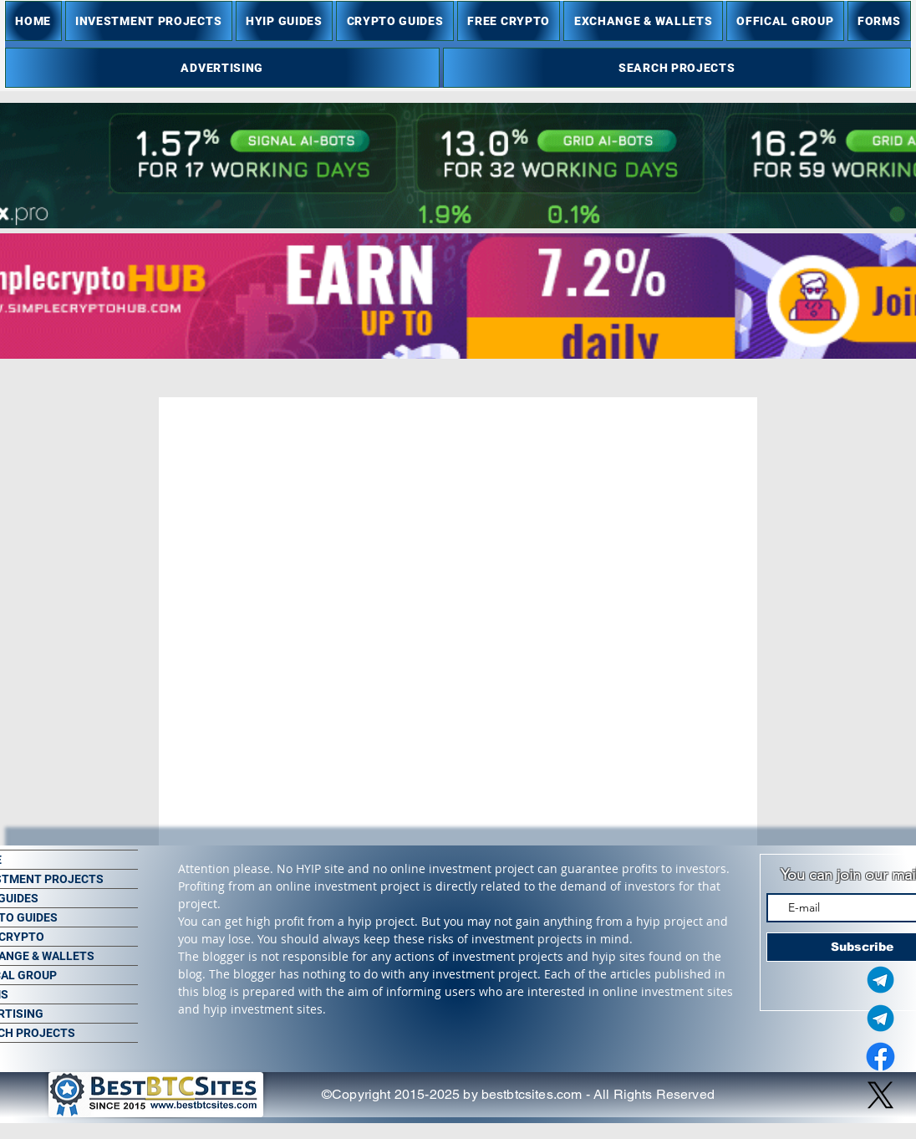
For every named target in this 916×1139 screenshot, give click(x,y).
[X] (880, 1095)
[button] (148, 21)
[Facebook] (880, 1056)
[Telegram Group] (880, 1018)
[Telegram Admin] (880, 980)
